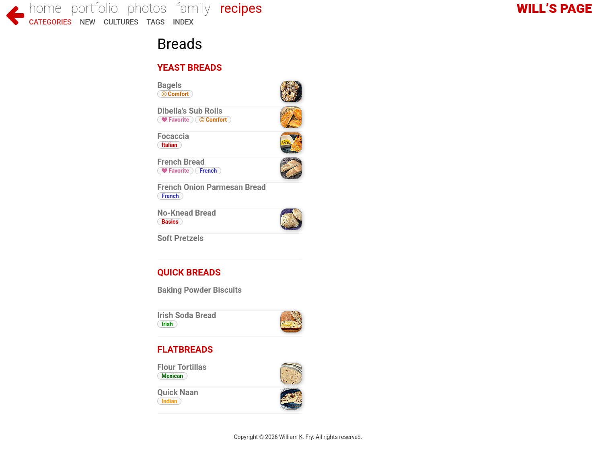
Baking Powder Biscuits (199, 290)
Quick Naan (177, 392)
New (87, 22)
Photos (146, 8)
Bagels (169, 85)
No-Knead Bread (186, 213)
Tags (155, 22)
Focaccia (173, 136)
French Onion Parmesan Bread (211, 187)
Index (183, 22)
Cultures (121, 22)
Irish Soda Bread (186, 315)
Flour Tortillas (182, 367)
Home (45, 8)
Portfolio (94, 8)
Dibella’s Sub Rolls (189, 111)
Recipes (241, 8)
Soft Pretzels (180, 238)
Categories (50, 22)
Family (193, 8)
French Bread (181, 162)
